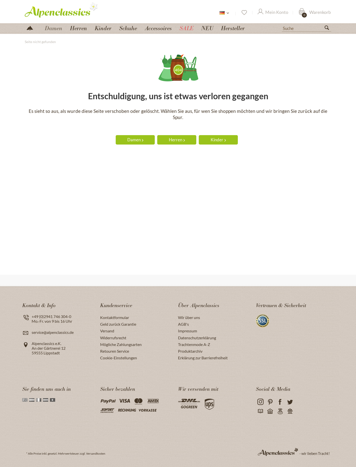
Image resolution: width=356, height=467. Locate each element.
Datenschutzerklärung (197, 337)
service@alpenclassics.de (53, 332)
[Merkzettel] (244, 13)
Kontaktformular (114, 317)
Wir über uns (189, 317)
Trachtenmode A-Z (194, 344)
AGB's (183, 324)
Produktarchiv (190, 351)
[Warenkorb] (315, 13)
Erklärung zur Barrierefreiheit (203, 357)
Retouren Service (114, 351)
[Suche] (306, 28)
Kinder (218, 139)
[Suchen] (328, 29)
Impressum (187, 330)
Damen (135, 139)
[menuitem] (306, 28)
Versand (107, 330)
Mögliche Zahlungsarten (121, 344)
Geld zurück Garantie (118, 324)
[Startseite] (32, 27)
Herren (177, 139)
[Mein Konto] (273, 13)
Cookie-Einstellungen (118, 357)
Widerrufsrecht (113, 337)
